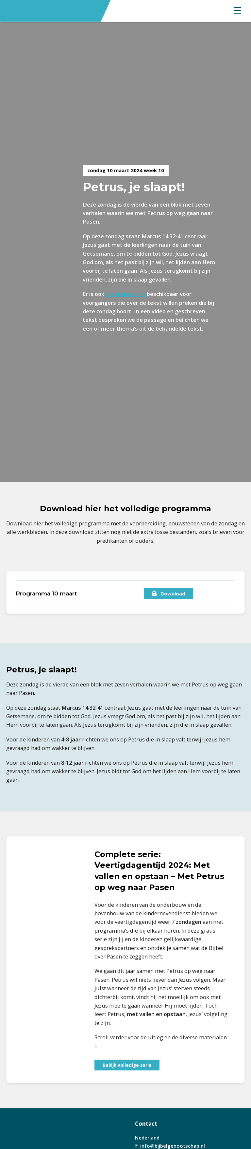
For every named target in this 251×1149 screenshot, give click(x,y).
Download (168, 593)
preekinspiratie (125, 294)
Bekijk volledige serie (127, 1065)
